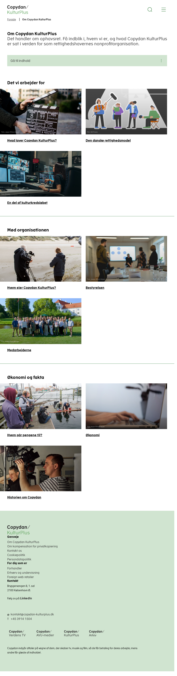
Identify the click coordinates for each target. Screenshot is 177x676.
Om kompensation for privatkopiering (32, 546)
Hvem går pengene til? (24, 435)
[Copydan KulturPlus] (71, 636)
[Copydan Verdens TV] (17, 636)
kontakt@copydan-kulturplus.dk (32, 614)
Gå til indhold (87, 60)
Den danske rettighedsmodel (108, 140)
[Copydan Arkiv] (96, 636)
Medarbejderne (19, 350)
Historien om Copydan (24, 497)
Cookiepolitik (16, 555)
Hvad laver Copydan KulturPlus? (32, 140)
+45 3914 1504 (21, 618)
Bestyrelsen (95, 288)
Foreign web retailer (20, 577)
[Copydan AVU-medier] (45, 636)
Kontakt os (14, 550)
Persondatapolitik (19, 559)
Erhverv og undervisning (23, 572)
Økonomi (93, 435)
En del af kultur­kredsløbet (27, 203)
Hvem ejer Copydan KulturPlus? (31, 288)
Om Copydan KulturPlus (23, 542)
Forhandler (14, 568)
